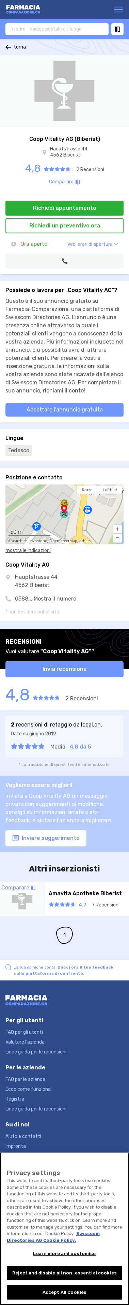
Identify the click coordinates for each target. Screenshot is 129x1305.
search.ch (19, 540)
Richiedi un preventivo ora (64, 225)
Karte (87, 490)
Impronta (15, 1146)
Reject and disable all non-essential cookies (64, 1273)
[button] (117, 529)
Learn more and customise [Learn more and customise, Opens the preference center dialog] (64, 1254)
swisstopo (38, 540)
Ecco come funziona (28, 1089)
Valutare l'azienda (25, 1042)
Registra (14, 1099)
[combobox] (57, 29)
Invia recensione (65, 669)
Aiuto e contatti (23, 1136)
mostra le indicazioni (28, 550)
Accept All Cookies (64, 1293)
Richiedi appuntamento (64, 208)
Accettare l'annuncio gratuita (65, 409)
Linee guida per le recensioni (35, 1052)
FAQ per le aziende (25, 1079)
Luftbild (110, 490)
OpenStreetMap (63, 540)
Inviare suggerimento (46, 838)
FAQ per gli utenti (24, 1032)
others (85, 540)
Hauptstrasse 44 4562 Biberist (68, 152)
